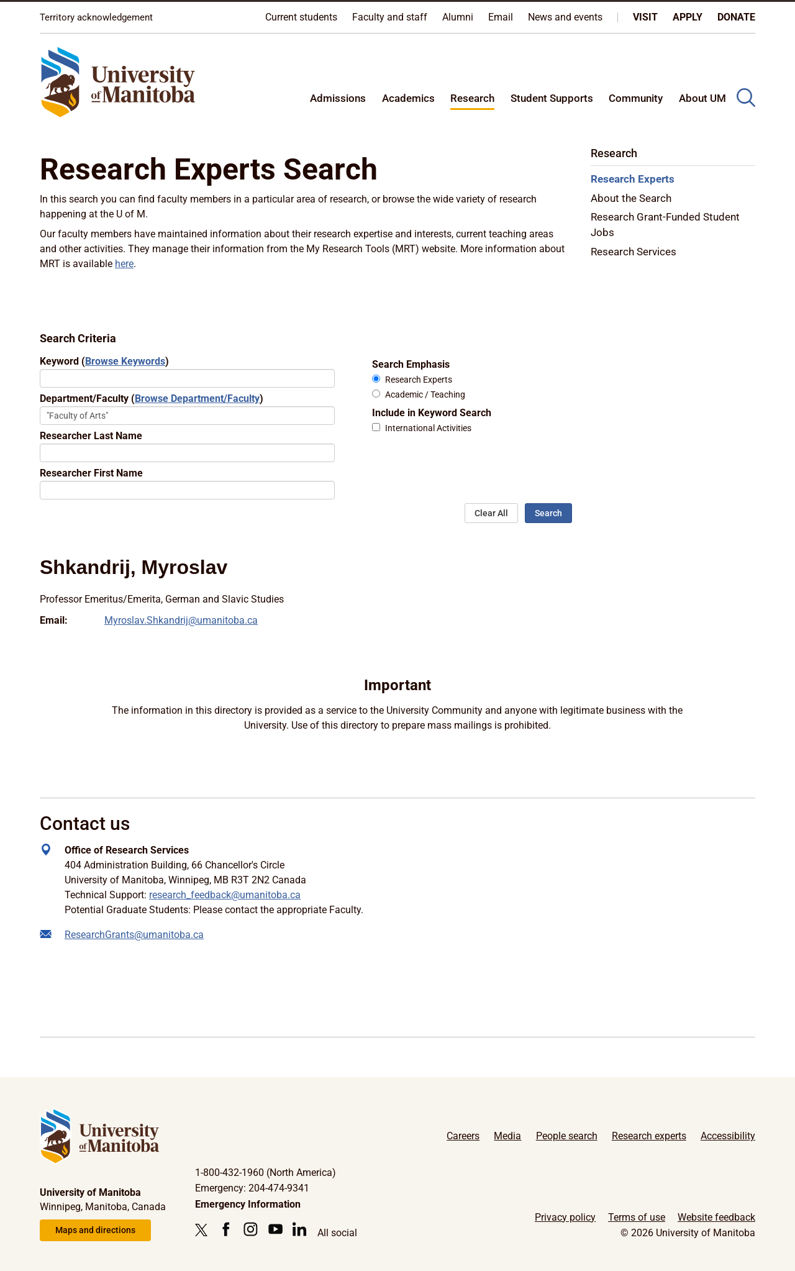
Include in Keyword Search (431, 413)
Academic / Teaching (425, 395)
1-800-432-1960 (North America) (265, 1172)
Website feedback (716, 1217)
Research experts (649, 1136)
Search (548, 513)
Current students (301, 17)
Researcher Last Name (91, 436)
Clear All (491, 513)
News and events (565, 17)
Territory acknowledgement (96, 17)
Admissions (338, 98)
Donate (736, 17)
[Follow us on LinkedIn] (299, 1229)
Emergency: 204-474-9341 (252, 1188)
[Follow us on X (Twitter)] (204, 1230)
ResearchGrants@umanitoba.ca (134, 935)
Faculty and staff (389, 17)
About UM (702, 98)
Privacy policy (565, 1217)
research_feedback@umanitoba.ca (225, 895)
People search (566, 1136)
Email (500, 17)
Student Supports (552, 98)
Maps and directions (95, 1230)
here (124, 264)
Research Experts (418, 380)
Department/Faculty (151, 398)
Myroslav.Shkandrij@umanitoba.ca (181, 620)
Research (472, 98)
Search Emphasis (411, 364)
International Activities (428, 428)
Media (507, 1136)
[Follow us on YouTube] (275, 1229)
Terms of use (636, 1217)
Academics (408, 98)
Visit (645, 17)
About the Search (631, 198)
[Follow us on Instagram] (250, 1229)
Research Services (633, 251)
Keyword (104, 361)
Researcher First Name (91, 473)
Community (636, 98)
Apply (687, 17)
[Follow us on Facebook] (225, 1229)
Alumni (457, 17)
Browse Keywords (125, 361)
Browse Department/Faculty (197, 398)
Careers (463, 1136)
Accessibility (728, 1136)
